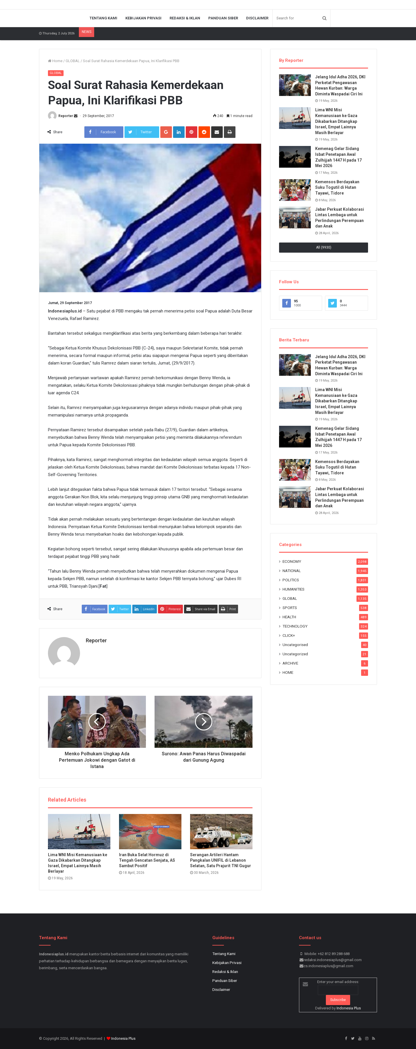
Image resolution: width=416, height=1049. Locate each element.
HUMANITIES (293, 589)
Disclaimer (257, 18)
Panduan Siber (223, 18)
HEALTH (289, 617)
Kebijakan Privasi (143, 18)
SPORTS (290, 607)
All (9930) (323, 247)
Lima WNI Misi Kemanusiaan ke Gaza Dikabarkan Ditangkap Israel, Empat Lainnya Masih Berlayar (336, 121)
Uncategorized (295, 654)
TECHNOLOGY (295, 626)
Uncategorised (295, 644)
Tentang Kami (103, 18)
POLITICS (291, 580)
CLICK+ (289, 635)
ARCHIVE (290, 663)
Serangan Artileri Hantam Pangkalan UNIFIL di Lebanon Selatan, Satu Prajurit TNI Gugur (220, 860)
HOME (288, 672)
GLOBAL (73, 61)
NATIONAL (292, 570)
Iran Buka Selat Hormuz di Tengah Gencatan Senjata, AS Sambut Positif (147, 860)
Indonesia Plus (349, 1008)
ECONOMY (292, 561)
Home (55, 61)
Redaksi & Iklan (185, 18)
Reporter (65, 116)
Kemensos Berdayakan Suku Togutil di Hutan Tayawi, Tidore (337, 187)
